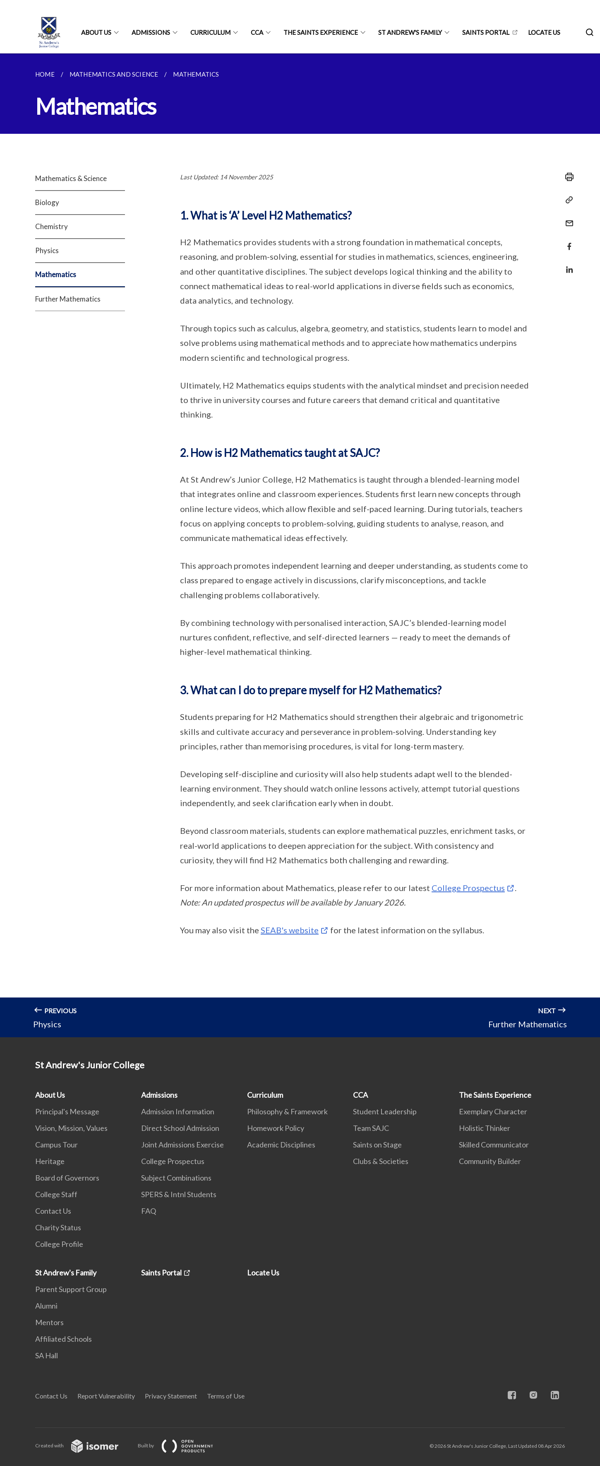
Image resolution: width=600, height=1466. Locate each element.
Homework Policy (275, 1128)
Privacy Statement (171, 1396)
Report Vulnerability (106, 1396)
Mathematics (55, 274)
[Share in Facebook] (567, 241)
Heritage (50, 1161)
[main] (300, 545)
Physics (47, 250)
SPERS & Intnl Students (178, 1194)
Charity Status (58, 1227)
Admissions (151, 32)
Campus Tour (56, 1144)
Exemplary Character (493, 1111)
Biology (47, 202)
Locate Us (544, 32)
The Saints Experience (320, 32)
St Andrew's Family (410, 32)
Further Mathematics (68, 299)
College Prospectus (468, 888)
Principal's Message (67, 1111)
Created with (83, 1445)
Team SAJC (371, 1128)
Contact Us (53, 1210)
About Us (96, 32)
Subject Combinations (176, 1177)
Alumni (46, 1305)
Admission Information (177, 1111)
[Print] (567, 177)
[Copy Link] (567, 200)
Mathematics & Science (71, 178)
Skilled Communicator (494, 1144)
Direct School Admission (180, 1128)
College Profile (59, 1244)
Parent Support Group (71, 1289)
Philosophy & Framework (287, 1111)
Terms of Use (226, 1396)
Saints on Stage (377, 1144)
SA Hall (46, 1355)
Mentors (49, 1322)
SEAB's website (290, 930)
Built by (182, 1445)
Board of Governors (67, 1177)
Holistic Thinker (484, 1128)
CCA (257, 32)
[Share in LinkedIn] (567, 264)
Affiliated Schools (63, 1338)
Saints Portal (485, 32)
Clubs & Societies (380, 1161)
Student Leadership (385, 1111)
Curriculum (210, 32)
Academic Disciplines (281, 1144)
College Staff (56, 1194)
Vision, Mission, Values (71, 1128)
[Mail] (567, 218)
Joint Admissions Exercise (182, 1144)
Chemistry (51, 226)
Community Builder (490, 1161)
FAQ (148, 1210)
